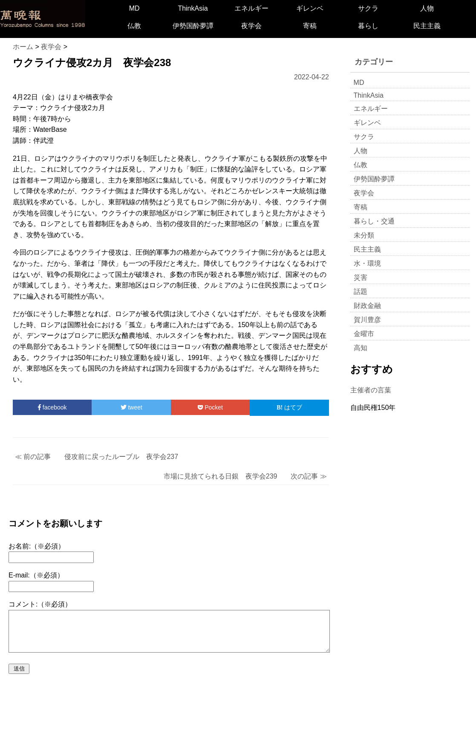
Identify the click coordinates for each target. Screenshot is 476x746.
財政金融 (367, 305)
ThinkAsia (193, 8)
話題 (360, 291)
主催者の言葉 (370, 390)
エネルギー (251, 8)
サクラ (368, 8)
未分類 (364, 235)
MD (134, 8)
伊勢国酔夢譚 (193, 25)
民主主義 (427, 25)
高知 (360, 347)
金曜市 (364, 333)
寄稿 (310, 25)
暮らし (368, 25)
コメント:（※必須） (40, 604)
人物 (427, 8)
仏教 (134, 25)
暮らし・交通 (374, 221)
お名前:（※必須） (37, 546)
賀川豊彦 (367, 319)
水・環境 (367, 263)
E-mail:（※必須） (36, 575)
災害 (360, 277)
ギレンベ (309, 8)
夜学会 (251, 25)
